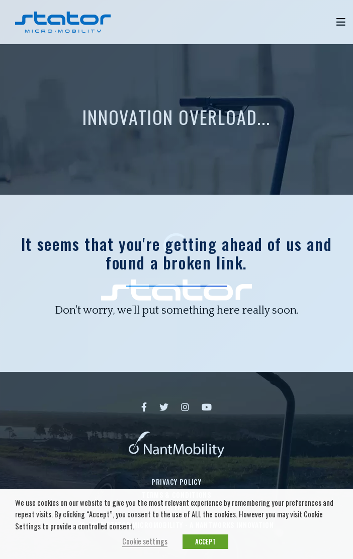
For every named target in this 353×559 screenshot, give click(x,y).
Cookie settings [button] (144, 541)
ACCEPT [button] (205, 541)
